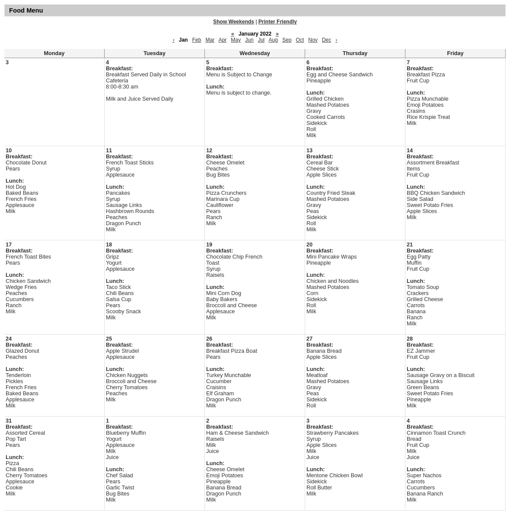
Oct (300, 40)
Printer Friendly (277, 22)
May (236, 40)
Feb (196, 40)
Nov (312, 40)
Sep (286, 40)
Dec (326, 40)
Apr (222, 40)
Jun (249, 40)
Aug (273, 40)
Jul (261, 40)
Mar (209, 40)
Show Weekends (233, 22)
